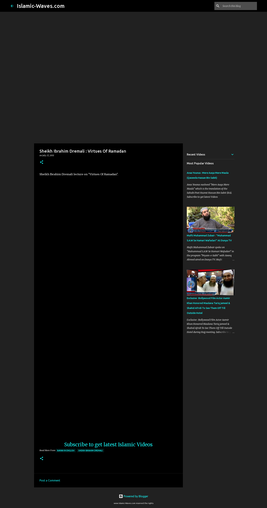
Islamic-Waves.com (41, 6)
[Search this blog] (239, 6)
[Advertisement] (133, 116)
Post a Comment (50, 480)
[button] (42, 162)
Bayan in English (65, 450)
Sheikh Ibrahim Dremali (90, 450)
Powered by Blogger (133, 496)
